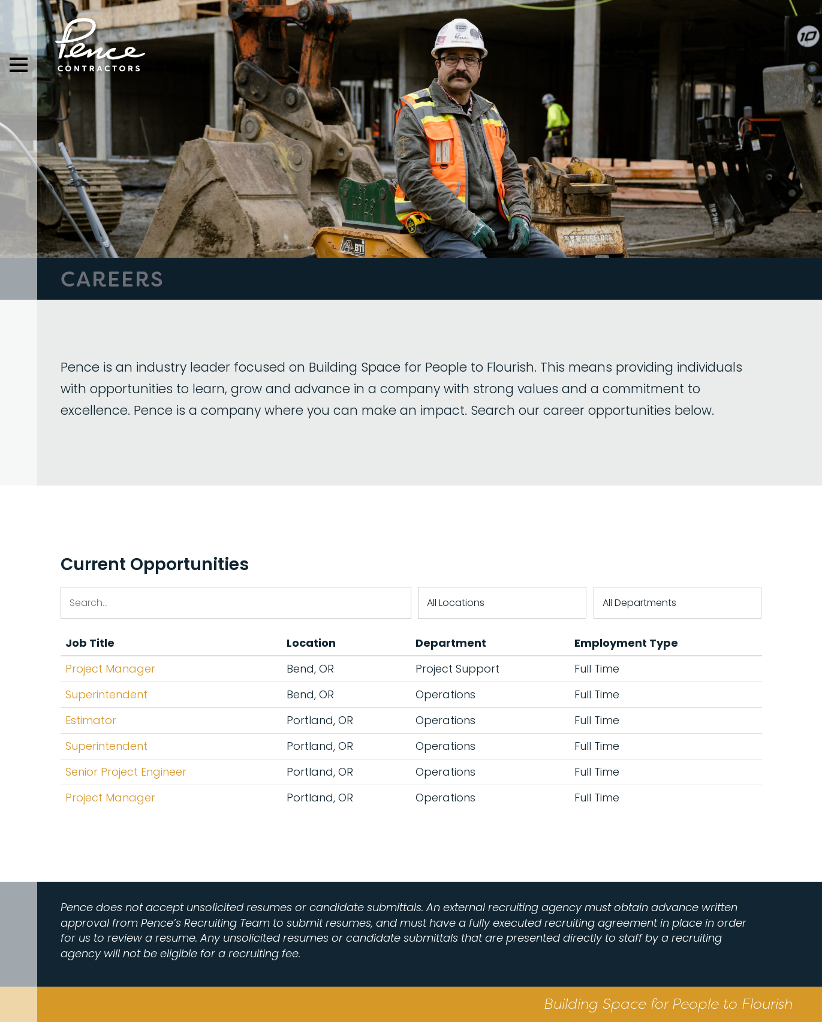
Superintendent (106, 694)
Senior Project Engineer (125, 771)
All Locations (455, 603)
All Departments (639, 603)
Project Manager (110, 668)
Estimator (90, 720)
